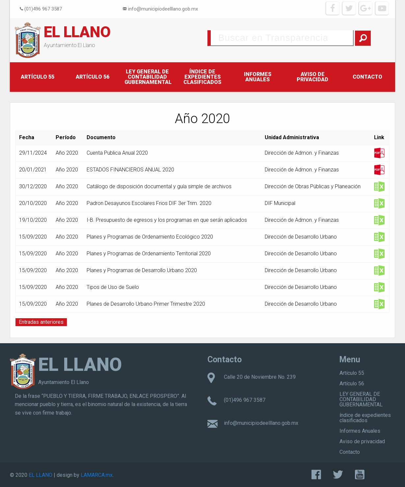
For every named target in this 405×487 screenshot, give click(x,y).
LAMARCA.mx (97, 475)
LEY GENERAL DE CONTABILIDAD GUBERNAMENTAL (148, 76)
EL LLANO (77, 32)
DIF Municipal (280, 203)
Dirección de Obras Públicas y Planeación (313, 186)
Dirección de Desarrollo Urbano (301, 237)
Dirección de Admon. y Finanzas (302, 153)
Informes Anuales (257, 77)
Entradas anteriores (41, 322)
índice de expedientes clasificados (202, 76)
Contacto (367, 77)
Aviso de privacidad (312, 77)
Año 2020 (67, 153)
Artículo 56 (92, 77)
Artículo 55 (37, 77)
